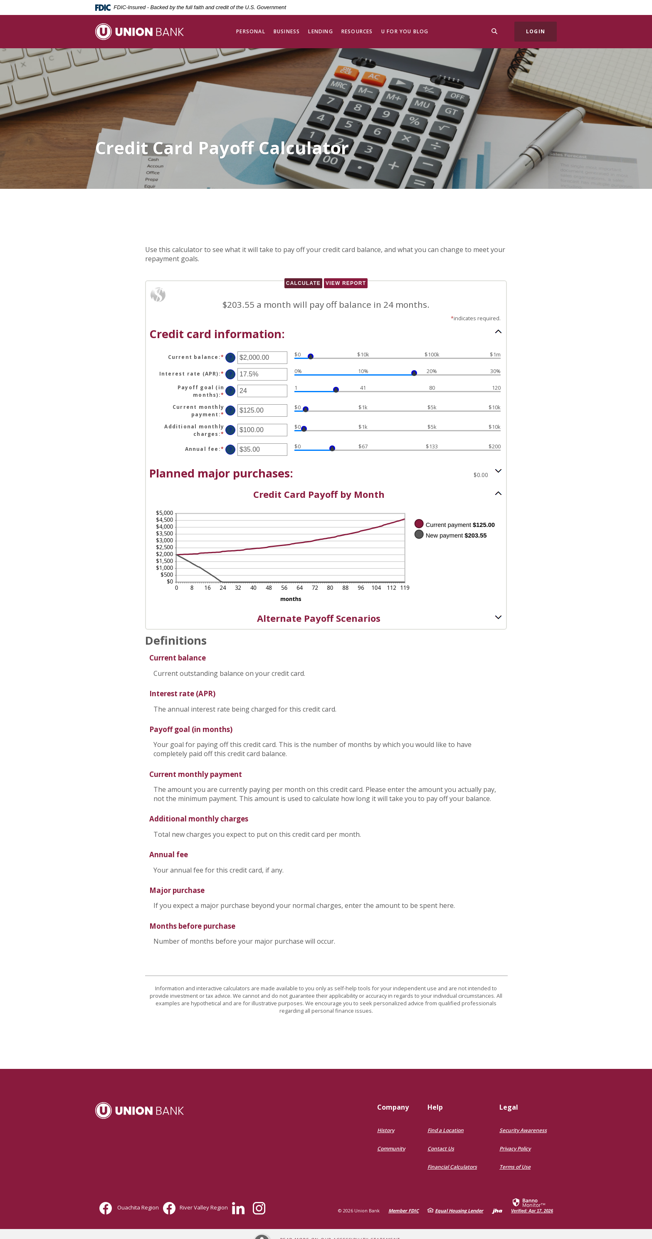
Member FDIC (403, 1210)
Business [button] (287, 31)
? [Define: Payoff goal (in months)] (230, 391)
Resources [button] (357, 31)
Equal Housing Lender (459, 1210)
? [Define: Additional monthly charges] (230, 430)
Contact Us (440, 1148)
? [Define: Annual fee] (230, 449)
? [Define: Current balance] (230, 357)
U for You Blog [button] (405, 31)
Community (391, 1148)
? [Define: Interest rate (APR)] (230, 374)
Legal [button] (508, 1107)
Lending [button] (320, 31)
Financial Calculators (452, 1166)
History (385, 1130)
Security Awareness (523, 1130)
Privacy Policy (515, 1148)
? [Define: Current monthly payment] (230, 410)
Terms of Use (515, 1166)
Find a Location (445, 1130)
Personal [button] (250, 31)
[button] (326, 333)
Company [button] (393, 1107)
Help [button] (435, 1107)
